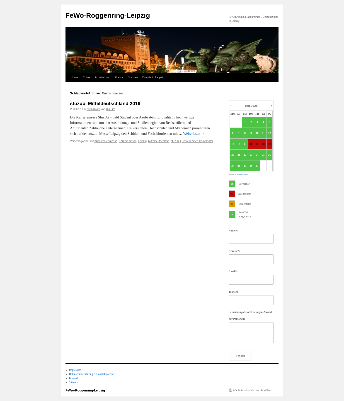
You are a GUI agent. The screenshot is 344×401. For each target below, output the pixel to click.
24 (257, 155)
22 (245, 155)
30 (251, 165)
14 (238, 144)
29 (245, 165)
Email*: (233, 271)
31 (257, 165)
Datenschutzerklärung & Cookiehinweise (91, 374)
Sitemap (73, 382)
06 (232, 183)
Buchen (133, 77)
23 (251, 155)
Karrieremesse (127, 141)
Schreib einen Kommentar (197, 141)
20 (232, 155)
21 (238, 155)
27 (232, 165)
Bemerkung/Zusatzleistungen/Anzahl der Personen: (250, 315)
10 (257, 133)
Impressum (75, 369)
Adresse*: (234, 251)
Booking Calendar (242, 174)
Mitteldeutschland (158, 141)
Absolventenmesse (105, 141)
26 (269, 155)
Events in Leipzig (153, 77)
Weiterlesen (194, 133)
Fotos (86, 77)
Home (74, 77)
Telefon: (233, 291)
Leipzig (142, 141)
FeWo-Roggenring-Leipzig (107, 15)
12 (269, 133)
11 (263, 133)
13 (232, 144)
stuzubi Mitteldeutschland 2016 (105, 103)
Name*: (233, 230)
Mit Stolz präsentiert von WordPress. (253, 390)
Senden (240, 355)
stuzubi (175, 141)
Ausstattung (102, 77)
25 (263, 155)
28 (238, 165)
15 (245, 144)
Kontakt (73, 378)
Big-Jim (110, 109)
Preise (119, 77)
